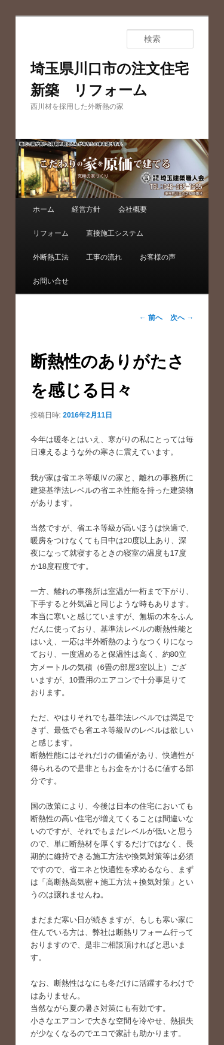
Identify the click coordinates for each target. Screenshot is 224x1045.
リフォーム (51, 233)
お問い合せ (51, 281)
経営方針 (86, 209)
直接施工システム (114, 233)
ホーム (43, 209)
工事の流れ (104, 257)
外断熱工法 (51, 257)
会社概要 (132, 209)
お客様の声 (158, 257)
